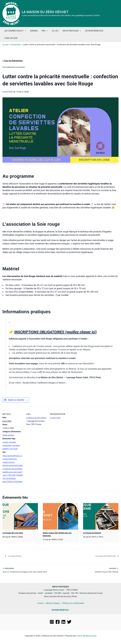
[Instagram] (52, 622)
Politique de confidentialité (73, 603)
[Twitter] (69, 622)
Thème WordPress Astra (86, 636)
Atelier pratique (8, 435)
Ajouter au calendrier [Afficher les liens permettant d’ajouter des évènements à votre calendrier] (16, 400)
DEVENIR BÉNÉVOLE (60, 610)
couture (5, 442)
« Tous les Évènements (12, 61)
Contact (39, 603)
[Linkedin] (63, 622)
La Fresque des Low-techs (13, 533)
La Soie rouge (55, 418)
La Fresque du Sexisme (92, 533)
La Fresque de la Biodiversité (103, 556)
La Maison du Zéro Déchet (45, 12)
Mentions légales (52, 603)
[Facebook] (57, 622)
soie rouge (14, 449)
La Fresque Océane (16, 556)
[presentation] (20, 516)
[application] (25, 31)
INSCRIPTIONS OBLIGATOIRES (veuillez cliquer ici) (55, 332)
